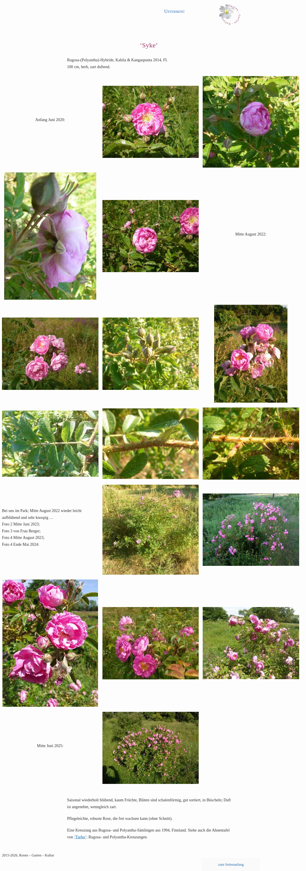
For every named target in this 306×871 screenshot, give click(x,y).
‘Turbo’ (80, 837)
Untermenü (174, 11)
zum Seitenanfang (231, 864)
